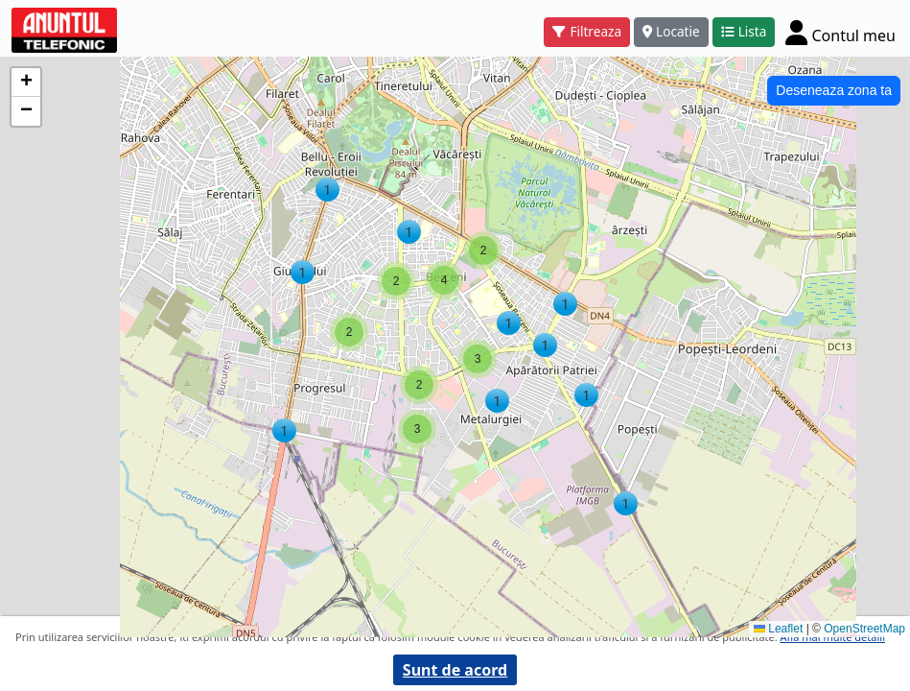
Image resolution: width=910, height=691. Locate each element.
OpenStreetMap (864, 628)
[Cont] (840, 32)
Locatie (671, 31)
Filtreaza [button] (586, 31)
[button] (586, 395)
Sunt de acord (455, 669)
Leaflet (778, 628)
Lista (744, 31)
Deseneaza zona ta (834, 90)
